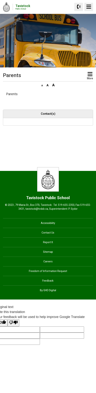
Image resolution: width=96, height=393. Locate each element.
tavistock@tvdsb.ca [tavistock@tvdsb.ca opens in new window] (36, 208)
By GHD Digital (48, 290)
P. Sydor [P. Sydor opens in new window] (73, 208)
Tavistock (22, 7)
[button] (42, 84)
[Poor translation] (13, 322)
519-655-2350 (66, 204)
